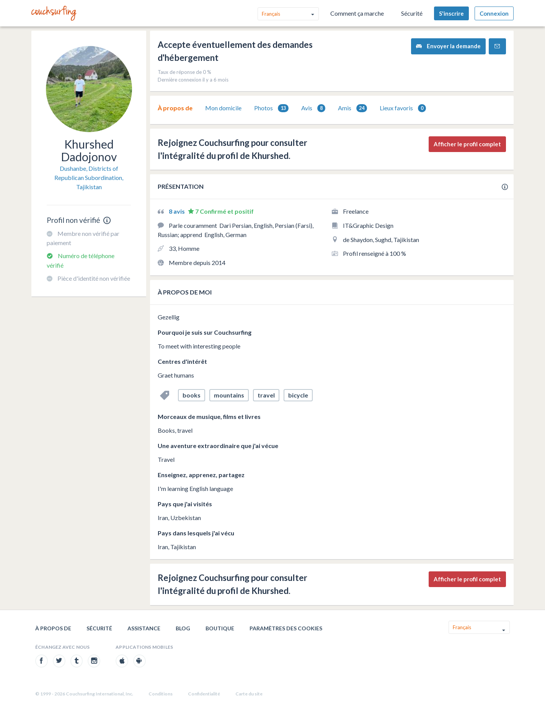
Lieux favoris (403, 108)
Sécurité (412, 13)
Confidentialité (204, 694)
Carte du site (249, 694)
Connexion (494, 13)
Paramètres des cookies (286, 628)
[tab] (175, 108)
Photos (271, 108)
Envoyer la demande (448, 46)
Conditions (160, 694)
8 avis (177, 211)
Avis (313, 108)
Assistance (143, 628)
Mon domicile (223, 107)
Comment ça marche (357, 13)
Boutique (220, 628)
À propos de (175, 107)
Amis (352, 108)
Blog (183, 628)
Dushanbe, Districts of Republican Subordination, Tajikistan (88, 177)
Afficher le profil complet (467, 144)
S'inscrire (451, 13)
